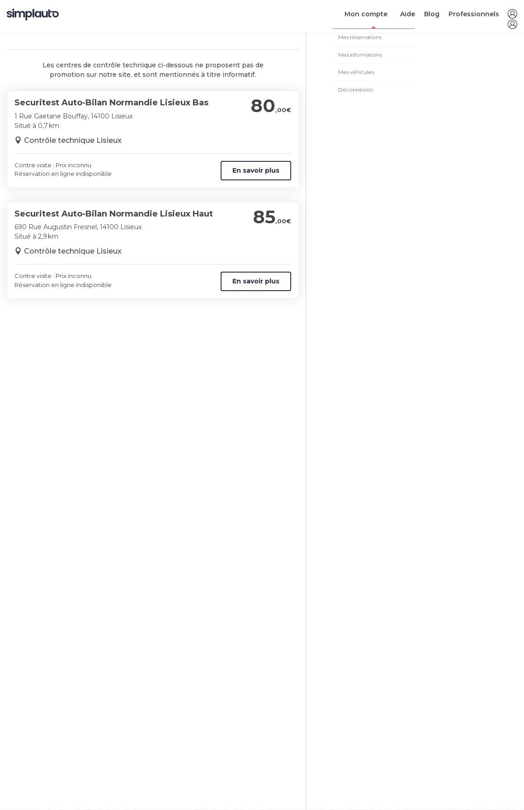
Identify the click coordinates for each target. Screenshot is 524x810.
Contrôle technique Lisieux (73, 140)
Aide (407, 14)
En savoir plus (255, 170)
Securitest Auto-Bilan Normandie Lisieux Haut (113, 214)
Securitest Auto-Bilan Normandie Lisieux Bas (111, 103)
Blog (431, 14)
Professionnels (473, 14)
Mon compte (366, 14)
